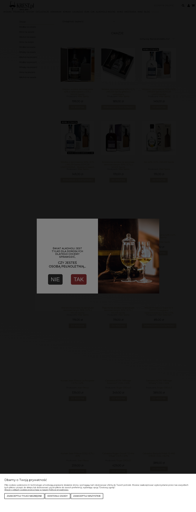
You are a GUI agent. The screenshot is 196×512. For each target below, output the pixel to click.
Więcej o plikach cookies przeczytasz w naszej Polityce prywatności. (36, 490)
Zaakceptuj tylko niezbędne (24, 496)
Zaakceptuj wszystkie (87, 496)
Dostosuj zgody (57, 496)
